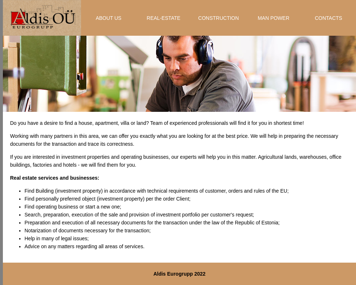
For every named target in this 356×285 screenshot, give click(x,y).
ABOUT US (108, 18)
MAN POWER (273, 18)
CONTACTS (328, 18)
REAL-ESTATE (164, 18)
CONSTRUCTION (218, 18)
